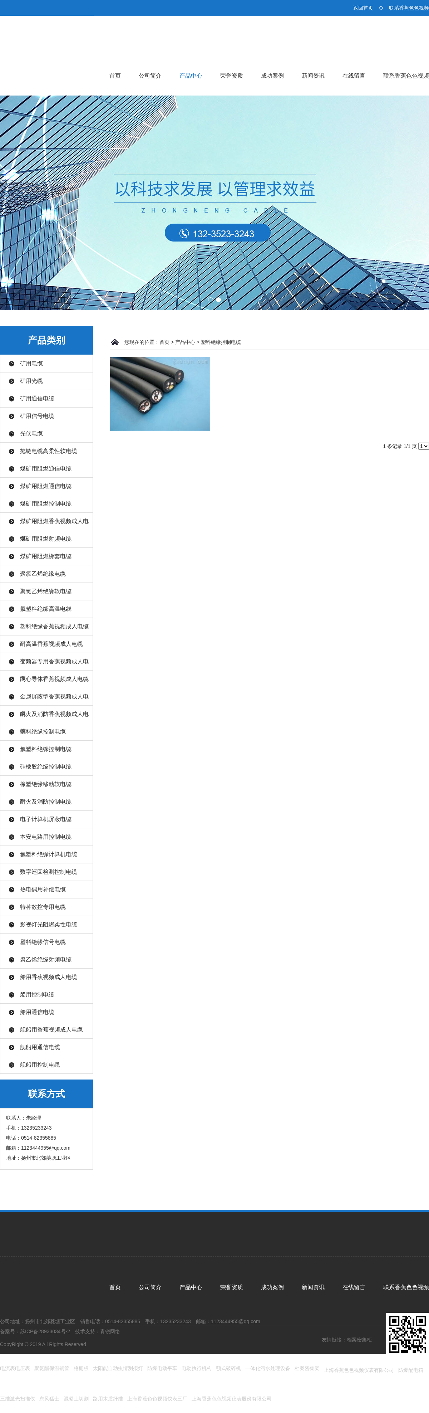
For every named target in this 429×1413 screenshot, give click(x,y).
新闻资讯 (313, 76)
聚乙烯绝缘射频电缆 (46, 959)
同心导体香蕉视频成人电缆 (54, 679)
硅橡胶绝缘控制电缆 (46, 767)
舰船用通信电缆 (40, 1047)
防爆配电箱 (410, 1370)
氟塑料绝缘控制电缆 (46, 749)
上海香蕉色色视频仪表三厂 (157, 1399)
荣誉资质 (231, 76)
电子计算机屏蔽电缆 (46, 819)
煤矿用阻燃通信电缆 (46, 469)
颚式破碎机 (228, 1368)
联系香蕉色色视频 (409, 8)
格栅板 (81, 1368)
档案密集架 (307, 1368)
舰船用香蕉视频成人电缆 (51, 1030)
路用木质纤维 (108, 1399)
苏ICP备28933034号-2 (45, 1331)
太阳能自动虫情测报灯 (118, 1368)
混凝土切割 (76, 1399)
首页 (115, 76)
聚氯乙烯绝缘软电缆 (46, 591)
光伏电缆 (31, 433)
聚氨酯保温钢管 (51, 1368)
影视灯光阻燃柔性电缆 (48, 924)
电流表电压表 (15, 1368)
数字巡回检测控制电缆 (48, 872)
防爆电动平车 (162, 1368)
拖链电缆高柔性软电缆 (48, 451)
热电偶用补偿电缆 (43, 889)
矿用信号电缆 (37, 416)
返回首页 (363, 8)
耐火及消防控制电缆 (46, 802)
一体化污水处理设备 (267, 1368)
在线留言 (353, 76)
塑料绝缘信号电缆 (43, 942)
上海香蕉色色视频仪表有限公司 (359, 1370)
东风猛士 (49, 1399)
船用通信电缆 (37, 1012)
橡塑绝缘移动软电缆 (46, 784)
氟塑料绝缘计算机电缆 (48, 854)
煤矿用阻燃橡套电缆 (46, 556)
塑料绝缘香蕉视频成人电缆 (54, 626)
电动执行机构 (197, 1368)
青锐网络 (110, 1331)
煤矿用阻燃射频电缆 (46, 539)
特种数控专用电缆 (43, 907)
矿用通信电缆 (37, 398)
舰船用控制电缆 (40, 1065)
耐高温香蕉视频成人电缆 (51, 644)
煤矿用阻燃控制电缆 (46, 504)
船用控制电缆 (37, 994)
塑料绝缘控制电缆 (43, 732)
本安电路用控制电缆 (46, 837)
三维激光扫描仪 (17, 1399)
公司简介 (150, 76)
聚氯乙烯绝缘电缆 (43, 574)
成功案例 (272, 76)
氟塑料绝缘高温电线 (46, 609)
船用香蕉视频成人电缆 (48, 977)
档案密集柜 (359, 1340)
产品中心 (190, 76)
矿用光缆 (31, 381)
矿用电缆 (31, 363)
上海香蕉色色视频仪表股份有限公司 (232, 1399)
